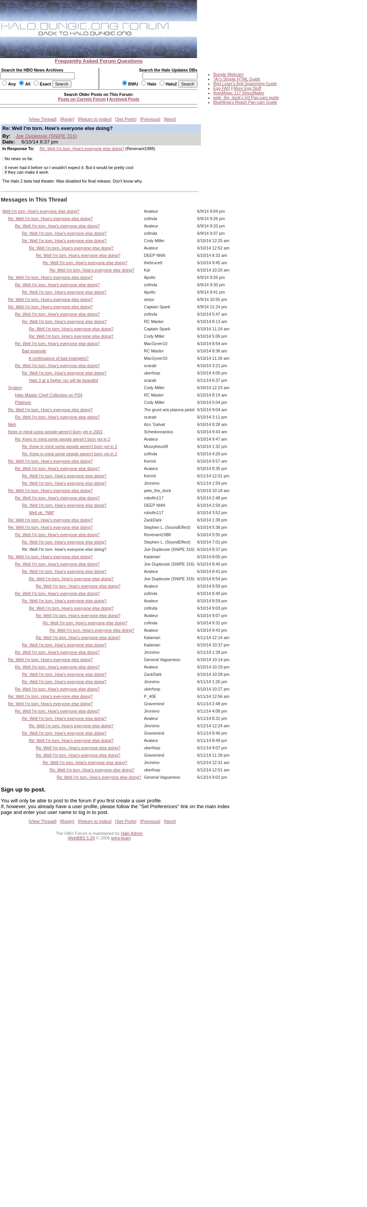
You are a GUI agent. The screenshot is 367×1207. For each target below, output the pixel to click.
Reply (67, 119)
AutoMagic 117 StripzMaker (238, 93)
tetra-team (121, 838)
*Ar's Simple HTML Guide (236, 79)
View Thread (42, 119)
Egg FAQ (221, 88)
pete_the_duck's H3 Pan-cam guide (246, 97)
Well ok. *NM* (41, 512)
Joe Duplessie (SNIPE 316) (46, 136)
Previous (150, 119)
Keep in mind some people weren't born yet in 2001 (55, 431)
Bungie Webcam (228, 74)
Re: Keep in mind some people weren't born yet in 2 (62, 439)
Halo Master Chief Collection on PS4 (48, 395)
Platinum (23, 402)
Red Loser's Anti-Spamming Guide (245, 83)
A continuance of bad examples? (58, 358)
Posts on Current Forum (82, 99)
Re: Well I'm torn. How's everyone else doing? (82, 148)
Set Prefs (125, 119)
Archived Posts (124, 99)
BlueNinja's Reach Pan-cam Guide (245, 102)
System (15, 387)
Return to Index (94, 119)
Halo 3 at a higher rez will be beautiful (63, 380)
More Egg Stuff (247, 88)
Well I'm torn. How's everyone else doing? (40, 211)
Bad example (34, 351)
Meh (12, 424)
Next (170, 119)
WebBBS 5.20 (81, 838)
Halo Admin (132, 833)
